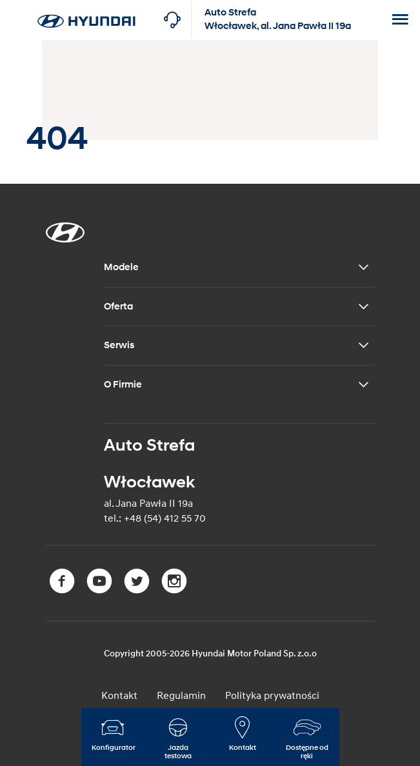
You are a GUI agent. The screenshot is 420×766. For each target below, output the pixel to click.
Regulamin (181, 695)
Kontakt (119, 695)
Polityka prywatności (272, 695)
